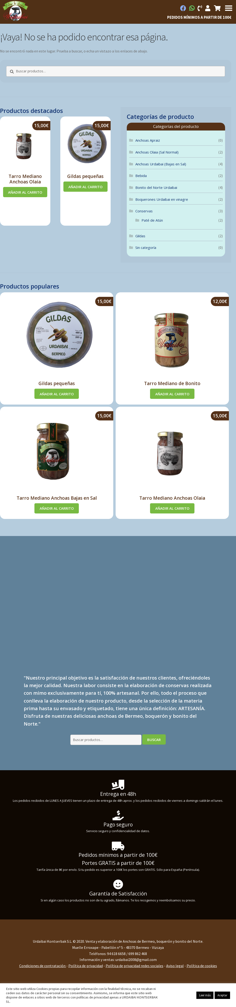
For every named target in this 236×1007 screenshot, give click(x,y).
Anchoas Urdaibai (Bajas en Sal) (160, 164)
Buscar (154, 739)
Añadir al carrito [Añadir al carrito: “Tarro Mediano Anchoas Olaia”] (25, 192)
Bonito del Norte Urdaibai (156, 187)
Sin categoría (145, 247)
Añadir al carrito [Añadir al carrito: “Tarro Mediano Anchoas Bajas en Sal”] (57, 508)
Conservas (144, 211)
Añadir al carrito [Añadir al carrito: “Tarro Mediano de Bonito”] (172, 394)
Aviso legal (175, 965)
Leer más (205, 995)
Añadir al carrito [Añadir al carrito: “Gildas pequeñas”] (85, 186)
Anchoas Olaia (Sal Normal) (157, 152)
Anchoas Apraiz (147, 140)
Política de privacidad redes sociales (134, 965)
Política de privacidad (85, 965)
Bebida (141, 175)
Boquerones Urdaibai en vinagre (161, 199)
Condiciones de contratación (42, 965)
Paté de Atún (152, 220)
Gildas (140, 235)
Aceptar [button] (222, 995)
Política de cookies (202, 965)
